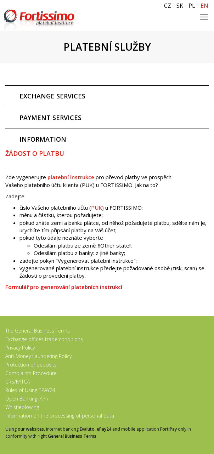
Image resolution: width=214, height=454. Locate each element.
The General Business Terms (37, 330)
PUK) (97, 207)
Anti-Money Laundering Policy (38, 356)
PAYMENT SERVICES (50, 117)
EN (204, 6)
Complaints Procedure (31, 373)
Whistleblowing (22, 407)
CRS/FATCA (17, 381)
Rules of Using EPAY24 (30, 390)
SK (179, 6)
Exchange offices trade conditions (44, 339)
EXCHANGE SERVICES (52, 96)
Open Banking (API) (26, 398)
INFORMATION (42, 139)
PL (191, 6)
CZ (167, 6)
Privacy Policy (20, 347)
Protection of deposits (31, 364)
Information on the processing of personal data (59, 415)
